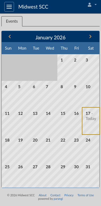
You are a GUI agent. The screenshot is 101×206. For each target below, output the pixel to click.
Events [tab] (12, 21)
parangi (58, 198)
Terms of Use (86, 195)
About (43, 195)
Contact (55, 195)
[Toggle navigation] (9, 7)
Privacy (69, 195)
